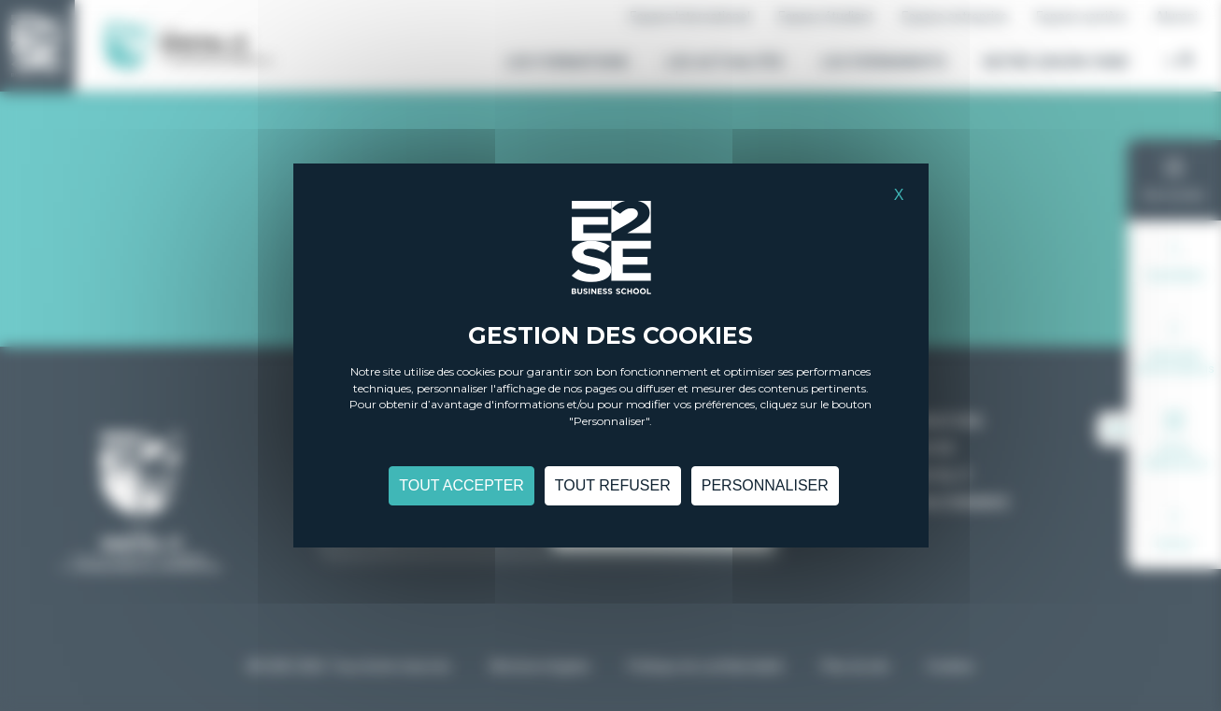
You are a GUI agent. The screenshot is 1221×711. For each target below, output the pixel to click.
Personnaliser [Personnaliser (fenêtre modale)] (765, 489)
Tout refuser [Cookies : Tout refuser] (613, 489)
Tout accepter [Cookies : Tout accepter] (461, 489)
